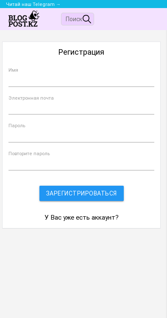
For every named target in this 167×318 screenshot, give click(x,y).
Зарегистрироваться (81, 193)
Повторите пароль (29, 153)
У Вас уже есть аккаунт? (82, 217)
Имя (13, 70)
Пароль (16, 125)
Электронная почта (31, 98)
